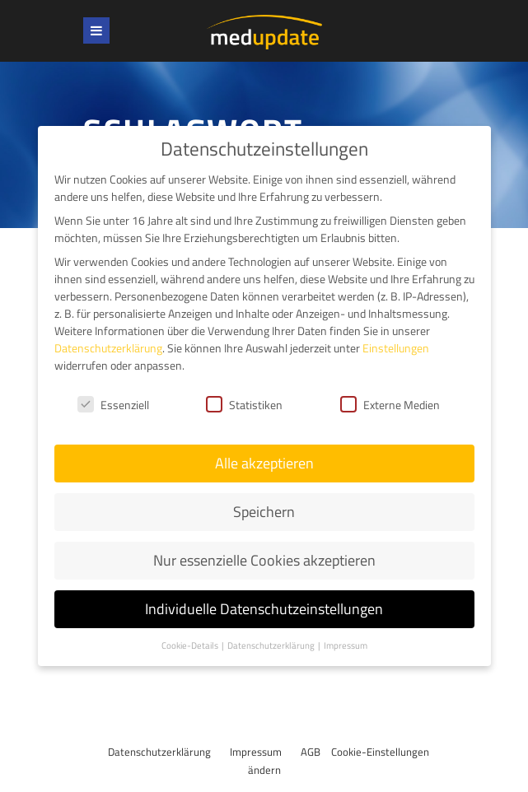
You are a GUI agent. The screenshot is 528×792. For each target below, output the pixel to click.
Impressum (256, 751)
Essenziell (113, 404)
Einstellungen (395, 347)
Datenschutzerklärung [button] (271, 645)
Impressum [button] (345, 645)
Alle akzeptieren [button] (264, 463)
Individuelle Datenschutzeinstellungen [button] (264, 609)
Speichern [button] (264, 512)
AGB (310, 751)
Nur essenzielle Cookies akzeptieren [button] (264, 560)
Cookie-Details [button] (190, 645)
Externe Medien (390, 404)
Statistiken (244, 404)
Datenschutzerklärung (159, 751)
